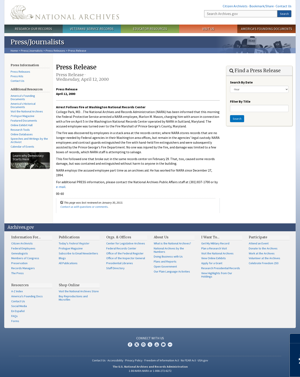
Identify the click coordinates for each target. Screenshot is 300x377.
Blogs (62, 258)
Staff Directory (115, 268)
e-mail (60, 187)
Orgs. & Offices (118, 237)
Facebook (130, 344)
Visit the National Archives (27, 111)
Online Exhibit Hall (21, 125)
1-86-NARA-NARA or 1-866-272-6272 (150, 371)
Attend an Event (259, 243)
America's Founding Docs (27, 296)
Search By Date (241, 82)
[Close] (295, 338)
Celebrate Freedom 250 (263, 263)
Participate (258, 237)
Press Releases (55, 50)
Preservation (19, 263)
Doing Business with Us (168, 256)
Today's (74, 243)
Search (284, 14)
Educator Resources (150, 29)
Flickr (170, 344)
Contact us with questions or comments (84, 207)
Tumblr (150, 344)
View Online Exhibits (213, 258)
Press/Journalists (32, 50)
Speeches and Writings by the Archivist (29, 140)
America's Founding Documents (266, 29)
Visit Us (208, 29)
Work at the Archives (262, 253)
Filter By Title (240, 101)
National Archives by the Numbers (169, 250)
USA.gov (203, 360)
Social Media (19, 306)
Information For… (26, 237)
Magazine (22, 116)
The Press (17, 273)
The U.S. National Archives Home (65, 12)
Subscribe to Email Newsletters (78, 253)
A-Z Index (17, 291)
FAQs (14, 316)
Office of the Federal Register (125, 253)
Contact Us (283, 6)
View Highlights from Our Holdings (216, 274)
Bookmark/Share (261, 6)
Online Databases (22, 134)
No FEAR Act (188, 360)
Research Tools (20, 130)
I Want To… (210, 237)
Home (14, 50)
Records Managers (23, 268)
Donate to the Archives (263, 248)
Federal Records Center (121, 248)
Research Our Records (33, 29)
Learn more (262, 369)
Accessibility (115, 360)
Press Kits (17, 76)
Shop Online (69, 285)
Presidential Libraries (119, 263)
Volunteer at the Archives (264, 258)
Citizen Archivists (235, 6)
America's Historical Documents (23, 105)
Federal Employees (23, 248)
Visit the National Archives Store (79, 291)
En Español (18, 311)
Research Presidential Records (220, 268)
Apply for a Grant (211, 263)
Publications (69, 237)
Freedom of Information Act (161, 360)
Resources (20, 285)
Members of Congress (25, 258)
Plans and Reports (165, 261)
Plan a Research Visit (214, 248)
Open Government (165, 266)
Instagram (143, 344)
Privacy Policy (133, 360)
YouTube (156, 344)
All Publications (68, 263)
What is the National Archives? (172, 243)
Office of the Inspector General (125, 258)
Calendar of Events (22, 146)
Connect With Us (150, 338)
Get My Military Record (215, 243)
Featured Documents (24, 120)
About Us (161, 237)
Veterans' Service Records (92, 29)
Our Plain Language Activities (172, 271)
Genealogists (19, 253)
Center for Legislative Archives (125, 243)
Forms (15, 321)
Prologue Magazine (71, 248)
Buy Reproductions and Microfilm (73, 297)
